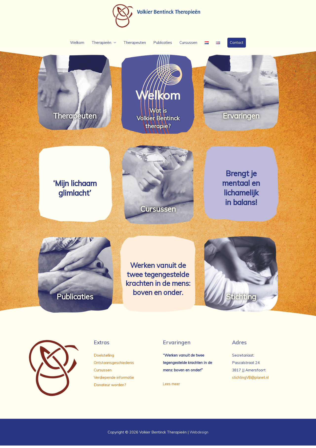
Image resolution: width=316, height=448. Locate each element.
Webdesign (199, 434)
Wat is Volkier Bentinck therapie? (158, 120)
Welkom (77, 45)
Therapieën (101, 45)
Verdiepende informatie (114, 380)
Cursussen (188, 45)
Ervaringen (241, 118)
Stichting (241, 299)
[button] (236, 45)
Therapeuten (134, 45)
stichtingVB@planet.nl (250, 380)
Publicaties (162, 45)
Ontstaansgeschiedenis (114, 365)
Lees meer (172, 386)
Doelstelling (104, 357)
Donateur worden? (110, 387)
